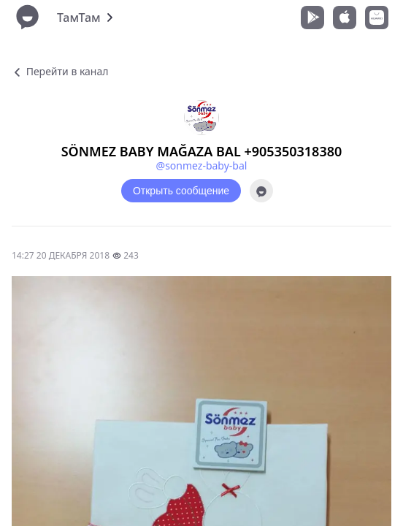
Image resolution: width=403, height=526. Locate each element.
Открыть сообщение (181, 191)
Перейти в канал (60, 71)
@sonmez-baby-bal (201, 165)
